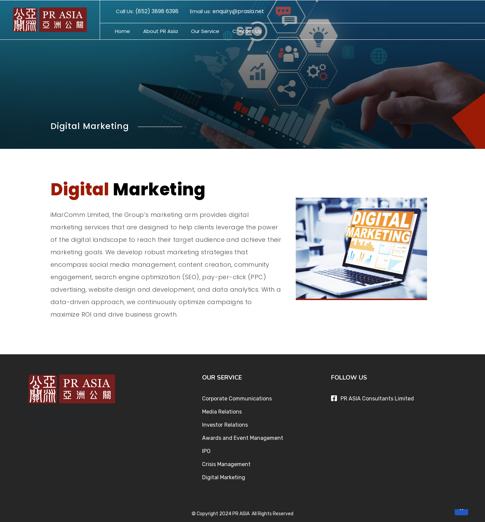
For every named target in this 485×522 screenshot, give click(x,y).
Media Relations (222, 412)
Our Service (205, 31)
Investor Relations (225, 425)
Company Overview (52, 417)
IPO (206, 451)
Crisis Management (226, 464)
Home (122, 31)
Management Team (52, 427)
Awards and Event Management (242, 438)
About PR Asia (160, 31)
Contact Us (246, 31)
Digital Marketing (223, 477)
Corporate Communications (237, 398)
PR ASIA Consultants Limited (377, 398)
